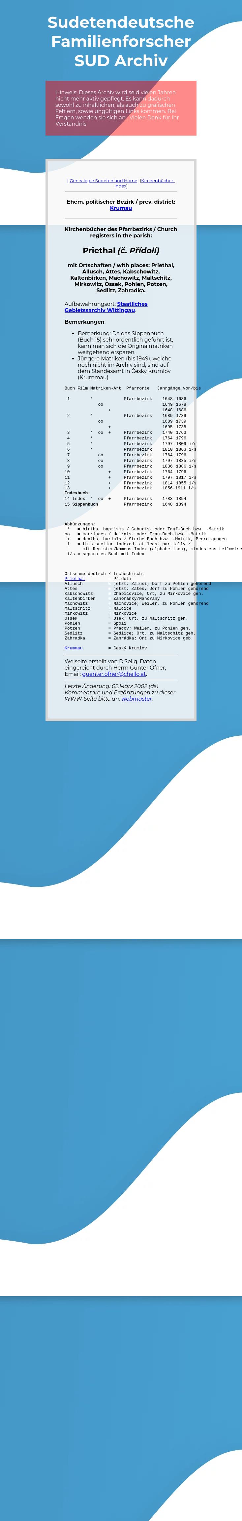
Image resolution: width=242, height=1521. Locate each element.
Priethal (75, 603)
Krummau (74, 686)
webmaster (136, 737)
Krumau (121, 208)
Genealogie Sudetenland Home (103, 180)
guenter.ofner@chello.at (114, 713)
